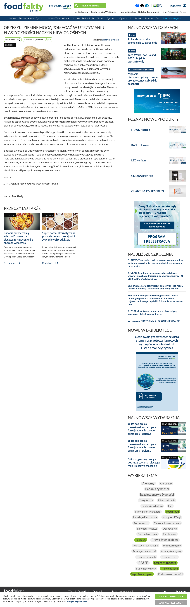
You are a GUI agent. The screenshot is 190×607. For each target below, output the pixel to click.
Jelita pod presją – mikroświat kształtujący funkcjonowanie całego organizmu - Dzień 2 (142, 428)
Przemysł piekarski (146, 557)
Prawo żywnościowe (165, 539)
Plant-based (170, 534)
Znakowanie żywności (170, 574)
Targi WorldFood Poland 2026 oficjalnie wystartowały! (142, 58)
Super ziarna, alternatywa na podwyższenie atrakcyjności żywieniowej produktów (58, 236)
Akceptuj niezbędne (170, 603)
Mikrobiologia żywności (167, 522)
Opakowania (125, 18)
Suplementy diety (146, 568)
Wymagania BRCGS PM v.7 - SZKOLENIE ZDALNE (154, 321)
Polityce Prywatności (77, 601)
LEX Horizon (138, 160)
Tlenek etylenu (169, 568)
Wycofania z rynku (141, 574)
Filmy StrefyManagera (147, 511)
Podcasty (141, 539)
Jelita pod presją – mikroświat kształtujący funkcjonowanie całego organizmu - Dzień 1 (142, 445)
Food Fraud (172, 511)
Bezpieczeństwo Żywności (32, 18)
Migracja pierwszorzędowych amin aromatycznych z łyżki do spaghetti (143, 78)
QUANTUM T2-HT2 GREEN (147, 191)
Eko (170, 506)
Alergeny (148, 483)
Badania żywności (157, 489)
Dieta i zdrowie (166, 500)
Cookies (162, 591)
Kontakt (145, 591)
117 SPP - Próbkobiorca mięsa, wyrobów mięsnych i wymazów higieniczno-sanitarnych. (154, 313)
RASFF (143, 563)
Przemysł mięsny (172, 545)
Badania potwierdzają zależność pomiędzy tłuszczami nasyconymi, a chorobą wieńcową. (18, 237)
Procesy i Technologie (83, 18)
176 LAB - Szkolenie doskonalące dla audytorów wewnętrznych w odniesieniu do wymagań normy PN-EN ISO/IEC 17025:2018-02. (156, 276)
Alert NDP (166, 483)
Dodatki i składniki (152, 506)
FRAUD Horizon (140, 129)
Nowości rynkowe (147, 528)
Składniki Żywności (106, 18)
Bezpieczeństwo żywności (157, 494)
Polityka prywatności (122, 591)
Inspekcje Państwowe (145, 517)
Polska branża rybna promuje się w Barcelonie (142, 41)
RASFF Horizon (140, 145)
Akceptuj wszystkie (170, 596)
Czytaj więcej (10, 263)
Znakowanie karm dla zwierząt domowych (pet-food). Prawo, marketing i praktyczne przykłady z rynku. (155, 287)
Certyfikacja (146, 500)
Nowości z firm (152, 18)
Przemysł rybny (169, 557)
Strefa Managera (171, 18)
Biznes (138, 18)
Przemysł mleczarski (144, 551)
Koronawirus (140, 522)
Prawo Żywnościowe (58, 18)
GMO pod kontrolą (142, 175)
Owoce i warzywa (147, 534)
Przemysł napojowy (171, 551)
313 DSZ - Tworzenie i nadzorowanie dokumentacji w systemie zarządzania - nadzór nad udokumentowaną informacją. (155, 263)
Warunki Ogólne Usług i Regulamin (85, 591)
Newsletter (180, 591)
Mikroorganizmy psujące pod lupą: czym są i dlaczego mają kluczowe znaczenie (144, 462)
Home (12, 18)
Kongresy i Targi (172, 517)
